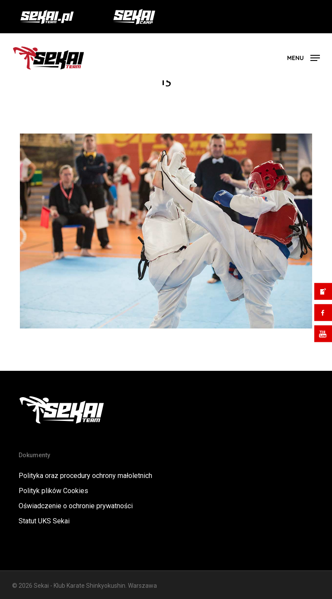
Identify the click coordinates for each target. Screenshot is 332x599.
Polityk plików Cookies (53, 491)
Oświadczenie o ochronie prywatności (76, 506)
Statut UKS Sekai (44, 521)
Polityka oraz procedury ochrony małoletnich (85, 476)
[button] (303, 57)
